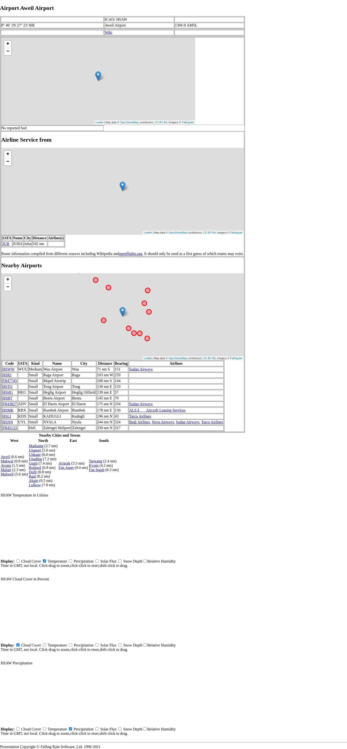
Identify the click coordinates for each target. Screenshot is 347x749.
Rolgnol (35, 468)
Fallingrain (188, 122)
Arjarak (64, 463)
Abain (33, 481)
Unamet (35, 450)
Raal (32, 476)
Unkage (35, 455)
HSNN (7, 422)
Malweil (7, 474)
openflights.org (130, 254)
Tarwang (95, 461)
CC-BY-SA (161, 122)
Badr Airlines (139, 422)
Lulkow (35, 485)
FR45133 (9, 428)
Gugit (33, 463)
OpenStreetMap (129, 122)
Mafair (6, 470)
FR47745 (9, 381)
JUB (5, 244)
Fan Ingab (96, 470)
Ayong (6, 465)
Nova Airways (163, 422)
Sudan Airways (141, 369)
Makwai (7, 461)
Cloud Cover (31, 561)
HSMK (7, 410)
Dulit (33, 472)
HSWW (8, 369)
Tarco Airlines (140, 416)
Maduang (36, 446)
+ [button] (7, 44)
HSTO (7, 387)
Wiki (108, 32)
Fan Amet (66, 468)
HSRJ (6, 375)
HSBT (7, 398)
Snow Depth (132, 561)
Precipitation (83, 561)
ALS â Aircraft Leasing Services (157, 410)
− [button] (7, 51)
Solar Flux (108, 561)
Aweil (5, 457)
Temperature (57, 561)
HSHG (7, 392)
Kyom (94, 465)
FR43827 (9, 404)
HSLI (6, 416)
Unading (35, 459)
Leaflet (99, 122)
